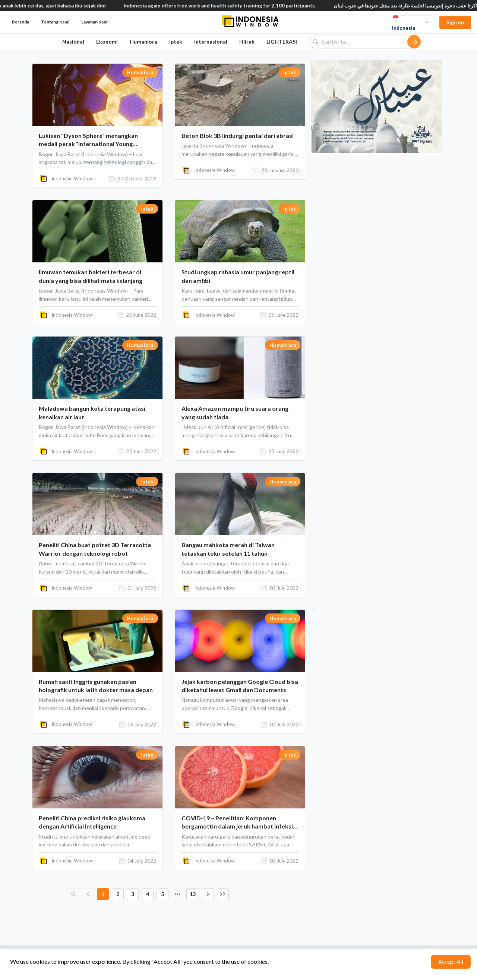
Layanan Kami (94, 22)
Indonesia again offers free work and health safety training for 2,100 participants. (229, 6)
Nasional (73, 41)
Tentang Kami (55, 22)
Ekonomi (107, 41)
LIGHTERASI (281, 41)
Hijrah (247, 41)
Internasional (210, 41)
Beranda (20, 22)
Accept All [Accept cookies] (450, 961)
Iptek (175, 41)
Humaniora (143, 41)
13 (193, 894)
